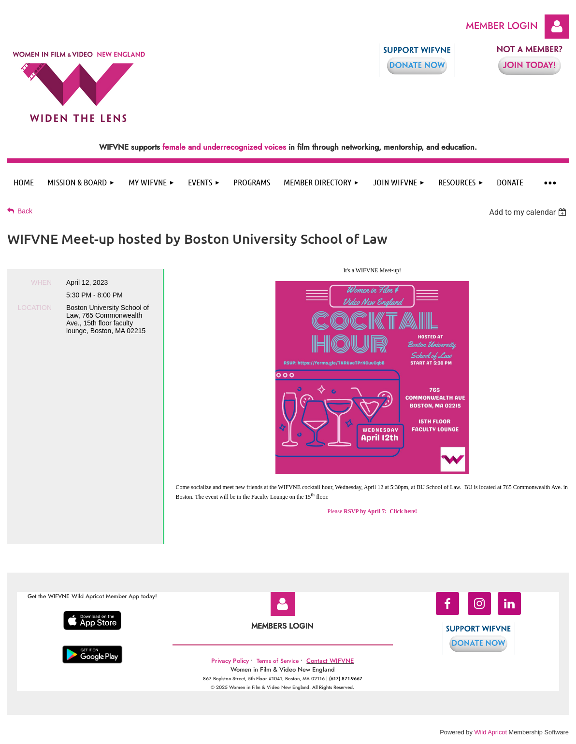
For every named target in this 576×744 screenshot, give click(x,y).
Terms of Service (278, 661)
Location (34, 307)
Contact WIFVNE (330, 660)
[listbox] (529, 212)
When (41, 282)
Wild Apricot (490, 732)
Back (24, 211)
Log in (557, 26)
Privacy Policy (230, 660)
